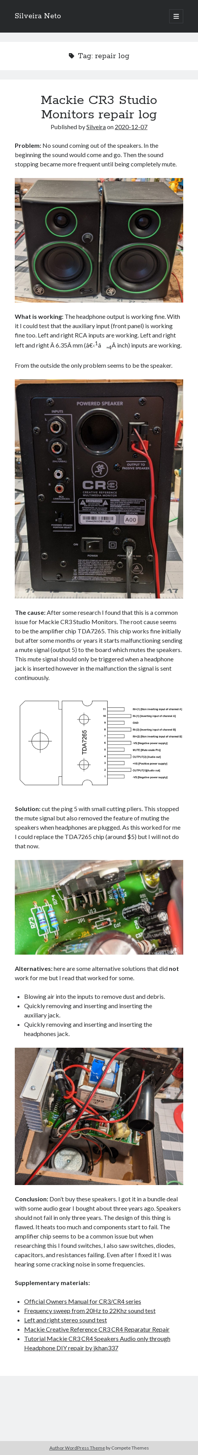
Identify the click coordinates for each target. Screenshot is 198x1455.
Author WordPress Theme (77, 1448)
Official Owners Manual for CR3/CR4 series (82, 1301)
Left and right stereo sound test (65, 1320)
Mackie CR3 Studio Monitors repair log (99, 107)
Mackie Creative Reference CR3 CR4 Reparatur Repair (97, 1329)
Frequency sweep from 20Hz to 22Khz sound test (90, 1310)
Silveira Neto (38, 16)
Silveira (96, 126)
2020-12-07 (131, 126)
